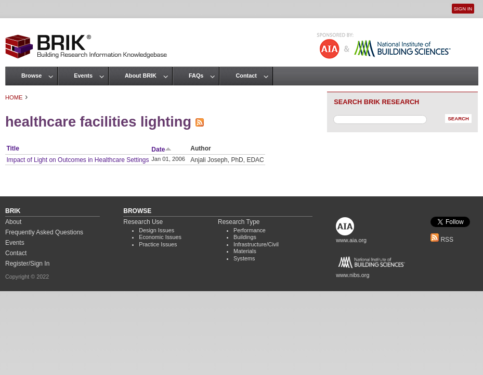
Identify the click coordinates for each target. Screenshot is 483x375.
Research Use (143, 222)
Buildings (244, 237)
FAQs (196, 75)
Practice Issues (158, 244)
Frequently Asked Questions (44, 232)
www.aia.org (351, 240)
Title (12, 148)
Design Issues (156, 230)
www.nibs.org (352, 275)
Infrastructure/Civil (256, 244)
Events (83, 75)
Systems (244, 258)
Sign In (463, 8)
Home (14, 97)
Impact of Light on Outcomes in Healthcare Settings (77, 160)
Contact (246, 75)
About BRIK (140, 75)
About (13, 222)
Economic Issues (160, 237)
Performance (249, 230)
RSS (441, 239)
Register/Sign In (27, 263)
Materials (244, 251)
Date (161, 149)
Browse (31, 75)
